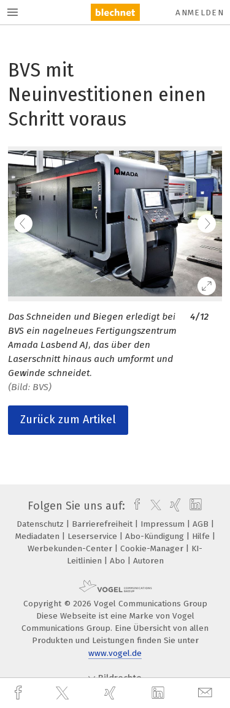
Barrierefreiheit (103, 524)
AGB (202, 524)
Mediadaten (38, 536)
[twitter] (64, 693)
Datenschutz (41, 524)
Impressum (163, 524)
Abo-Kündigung (155, 536)
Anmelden (199, 12)
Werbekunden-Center (71, 548)
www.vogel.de (115, 653)
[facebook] (20, 693)
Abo (119, 560)
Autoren (148, 560)
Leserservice (93, 536)
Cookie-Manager (153, 548)
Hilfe (202, 536)
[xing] (111, 693)
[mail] (206, 693)
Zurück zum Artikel (68, 419)
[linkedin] (159, 693)
